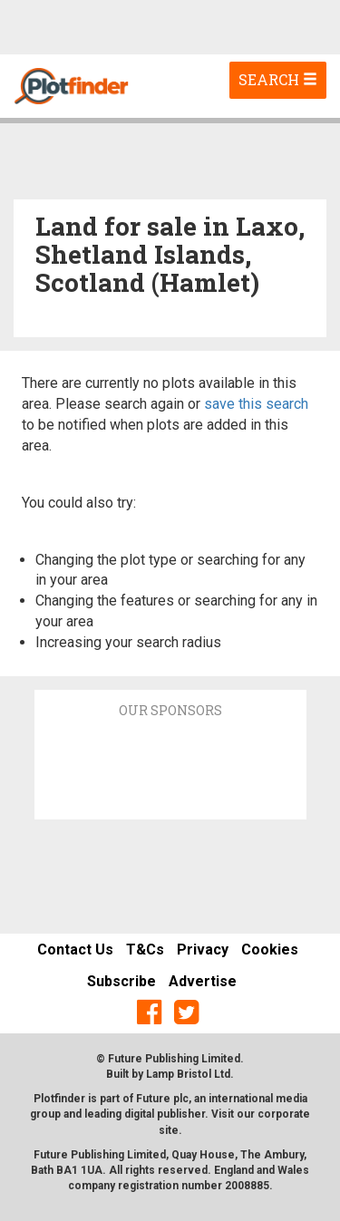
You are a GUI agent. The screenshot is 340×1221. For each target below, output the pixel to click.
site (169, 1130)
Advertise (203, 981)
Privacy (202, 949)
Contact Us (75, 949)
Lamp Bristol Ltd (188, 1074)
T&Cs (145, 949)
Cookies (269, 949)
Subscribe (121, 981)
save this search (256, 403)
